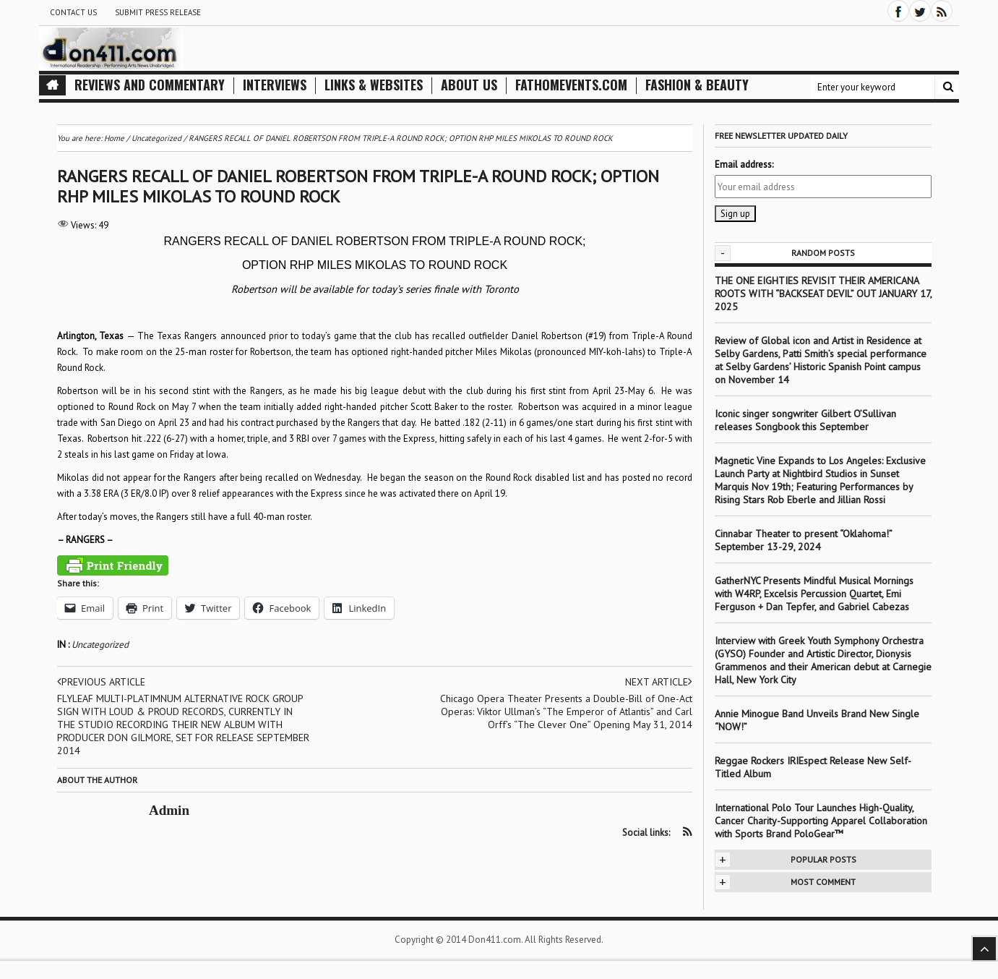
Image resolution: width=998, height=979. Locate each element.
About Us (469, 85)
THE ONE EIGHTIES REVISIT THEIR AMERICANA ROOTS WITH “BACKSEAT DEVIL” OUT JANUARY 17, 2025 (823, 293)
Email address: (744, 164)
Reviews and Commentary (149, 85)
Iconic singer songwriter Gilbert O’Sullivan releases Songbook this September (805, 420)
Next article (658, 681)
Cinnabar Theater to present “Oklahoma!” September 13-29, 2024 (803, 540)
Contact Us (73, 12)
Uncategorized (100, 644)
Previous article (101, 681)
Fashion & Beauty (697, 85)
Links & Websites (373, 85)
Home (114, 138)
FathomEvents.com (571, 85)
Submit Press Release (158, 12)
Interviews (274, 85)
